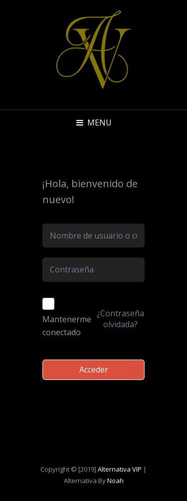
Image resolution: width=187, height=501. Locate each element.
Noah (115, 480)
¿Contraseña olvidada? (120, 319)
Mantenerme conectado (66, 326)
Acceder (93, 369)
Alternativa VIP (120, 469)
